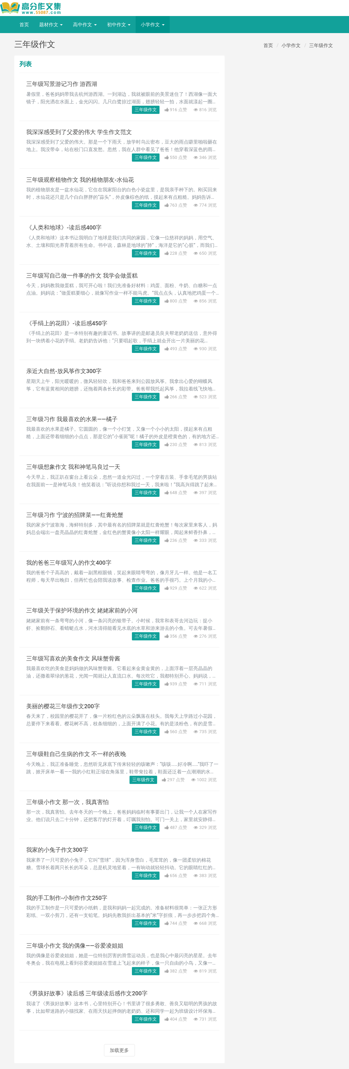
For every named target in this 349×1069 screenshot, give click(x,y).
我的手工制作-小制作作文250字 (69, 897)
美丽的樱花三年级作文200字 (65, 706)
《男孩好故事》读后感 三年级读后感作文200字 (90, 993)
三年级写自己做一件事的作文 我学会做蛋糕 (85, 275)
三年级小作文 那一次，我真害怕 (69, 802)
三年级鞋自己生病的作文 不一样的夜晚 (79, 754)
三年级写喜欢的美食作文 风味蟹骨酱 (76, 658)
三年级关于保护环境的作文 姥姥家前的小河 (85, 610)
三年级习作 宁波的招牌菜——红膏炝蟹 (77, 514)
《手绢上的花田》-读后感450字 (69, 323)
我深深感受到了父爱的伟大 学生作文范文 (82, 132)
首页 (24, 24)
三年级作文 (321, 45)
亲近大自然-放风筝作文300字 (66, 371)
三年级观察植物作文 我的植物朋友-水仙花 (83, 179)
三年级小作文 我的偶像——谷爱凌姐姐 (77, 945)
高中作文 (84, 24)
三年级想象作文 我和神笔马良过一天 (76, 466)
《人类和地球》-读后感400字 (66, 227)
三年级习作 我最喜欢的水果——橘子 (74, 419)
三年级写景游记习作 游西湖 (63, 83)
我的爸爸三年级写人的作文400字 (71, 562)
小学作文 (152, 24)
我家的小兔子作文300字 (59, 849)
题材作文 (51, 24)
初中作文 (119, 24)
